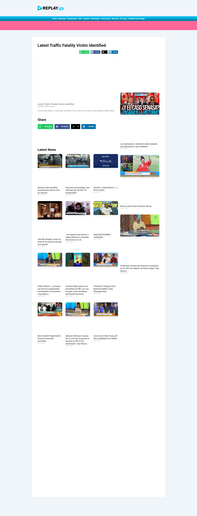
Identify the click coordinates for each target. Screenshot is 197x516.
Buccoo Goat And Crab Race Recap (135, 206)
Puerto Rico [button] (106, 18)
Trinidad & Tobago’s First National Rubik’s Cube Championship (104, 289)
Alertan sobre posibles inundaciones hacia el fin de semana (49, 190)
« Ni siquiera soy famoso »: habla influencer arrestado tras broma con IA (77, 237)
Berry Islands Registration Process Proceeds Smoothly (49, 338)
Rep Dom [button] (115, 18)
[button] (84, 52)
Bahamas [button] (62, 18)
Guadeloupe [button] (72, 18)
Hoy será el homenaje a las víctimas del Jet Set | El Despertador (77, 190)
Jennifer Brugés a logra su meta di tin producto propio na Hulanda (50, 242)
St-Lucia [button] (123, 18)
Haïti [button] (80, 18)
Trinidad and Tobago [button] (136, 18)
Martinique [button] (95, 18)
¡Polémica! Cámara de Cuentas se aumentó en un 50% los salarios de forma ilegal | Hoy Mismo (139, 268)
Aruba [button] (54, 18)
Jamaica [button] (86, 18)
